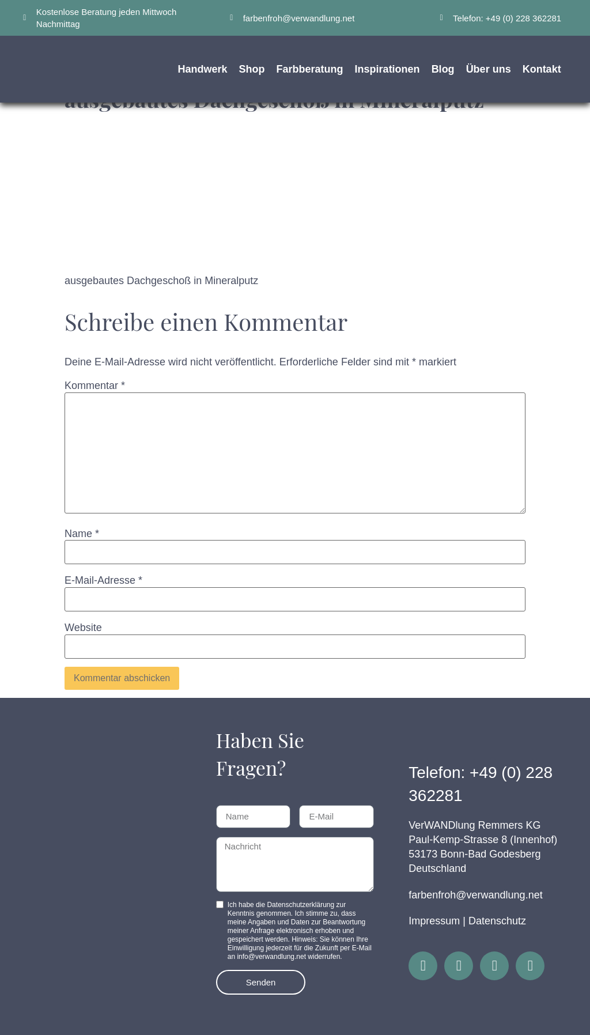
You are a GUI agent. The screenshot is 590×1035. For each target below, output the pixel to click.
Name (82, 533)
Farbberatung (310, 69)
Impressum (434, 921)
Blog (443, 69)
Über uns (488, 69)
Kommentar (95, 385)
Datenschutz (497, 921)
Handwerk (203, 69)
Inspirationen (387, 69)
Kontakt (542, 69)
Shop (252, 69)
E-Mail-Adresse (103, 580)
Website (83, 627)
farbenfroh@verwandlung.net (475, 895)
